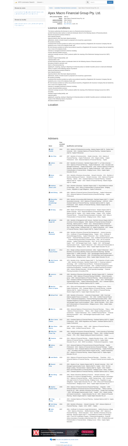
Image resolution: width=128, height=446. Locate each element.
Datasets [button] (40, 2)
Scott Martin (54, 357)
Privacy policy (64, 442)
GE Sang (52, 209)
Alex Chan (53, 156)
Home (51, 8)
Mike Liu (52, 309)
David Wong (54, 192)
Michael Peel (54, 295)
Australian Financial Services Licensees (66, 8)
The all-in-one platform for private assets (67, 439)
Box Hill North (68, 23)
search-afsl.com (67, 445)
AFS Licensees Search (26, 2)
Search (110, 2)
